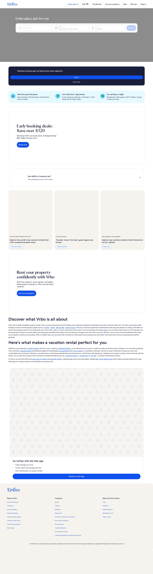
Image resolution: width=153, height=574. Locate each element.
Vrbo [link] (104, 395)
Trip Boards (96, 4)
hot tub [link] (93, 333)
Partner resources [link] (12, 406)
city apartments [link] (63, 328)
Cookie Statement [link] (60, 420)
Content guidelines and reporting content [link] (68, 428)
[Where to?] (41, 31)
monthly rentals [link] (56, 336)
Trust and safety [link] (12, 402)
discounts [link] (35, 336)
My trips (134, 4)
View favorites (62, 223)
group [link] (105, 307)
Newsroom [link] (58, 406)
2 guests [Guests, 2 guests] (112, 32)
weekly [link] (44, 336)
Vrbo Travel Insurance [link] (14, 417)
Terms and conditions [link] (61, 413)
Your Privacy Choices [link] (61, 424)
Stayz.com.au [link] (107, 409)
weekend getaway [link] (64, 325)
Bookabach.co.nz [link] (108, 406)
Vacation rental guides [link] (14, 409)
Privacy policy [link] (59, 417)
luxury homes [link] (78, 328)
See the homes (16, 223)
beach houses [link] (70, 304)
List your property (112, 4)
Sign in (143, 4)
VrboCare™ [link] (10, 398)
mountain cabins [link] (26, 328)
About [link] (57, 395)
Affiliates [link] (57, 402)
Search (137, 31)
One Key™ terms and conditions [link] (65, 409)
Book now (23, 121)
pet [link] (48, 325)
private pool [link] (84, 333)
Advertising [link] (10, 420)
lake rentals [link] (60, 304)
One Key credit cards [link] (13, 413)
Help (125, 4)
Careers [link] (57, 398)
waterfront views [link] (71, 333)
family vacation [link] (33, 325)
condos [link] (46, 304)
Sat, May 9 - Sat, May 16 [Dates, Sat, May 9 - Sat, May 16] (86, 32)
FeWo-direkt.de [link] (108, 402)
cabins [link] (52, 304)
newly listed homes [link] (106, 336)
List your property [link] (12, 395)
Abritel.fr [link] (105, 398)
